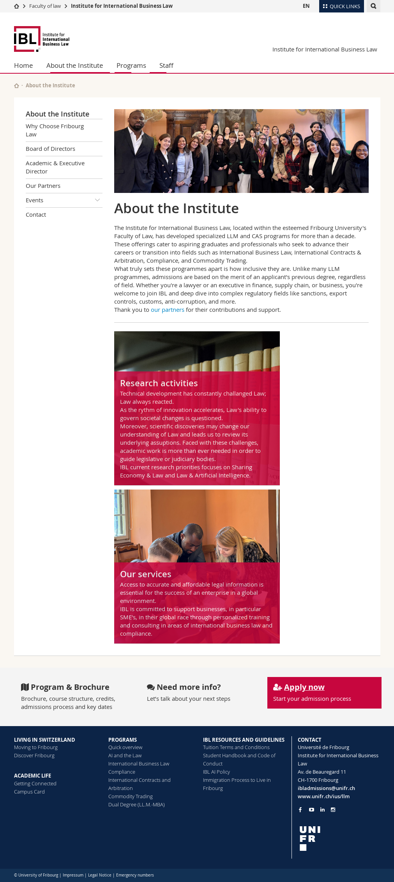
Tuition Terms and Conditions (236, 747)
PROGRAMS (122, 739)
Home (23, 65)
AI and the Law (124, 755)
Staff (166, 65)
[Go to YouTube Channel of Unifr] (311, 809)
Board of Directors (50, 148)
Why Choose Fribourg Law (55, 130)
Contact (36, 214)
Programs (131, 65)
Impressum (73, 875)
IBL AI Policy (216, 771)
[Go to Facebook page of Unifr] (300, 809)
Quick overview (125, 747)
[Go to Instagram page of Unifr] (333, 809)
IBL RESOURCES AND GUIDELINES (243, 739)
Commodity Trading (130, 796)
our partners (167, 309)
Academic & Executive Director (55, 167)
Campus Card (29, 791)
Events (64, 200)
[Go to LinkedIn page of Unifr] (322, 809)
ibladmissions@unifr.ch (326, 788)
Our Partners (43, 185)
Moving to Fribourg (36, 747)
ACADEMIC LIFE (32, 775)
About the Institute (74, 65)
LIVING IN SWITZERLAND (44, 739)
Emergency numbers (135, 875)
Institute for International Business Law (122, 5)
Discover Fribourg (34, 755)
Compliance (121, 771)
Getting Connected (35, 783)
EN (306, 5)
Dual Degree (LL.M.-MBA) (136, 804)
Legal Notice (99, 875)
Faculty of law (45, 5)
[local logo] (339, 838)
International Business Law (138, 763)
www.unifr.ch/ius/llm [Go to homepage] (324, 796)
